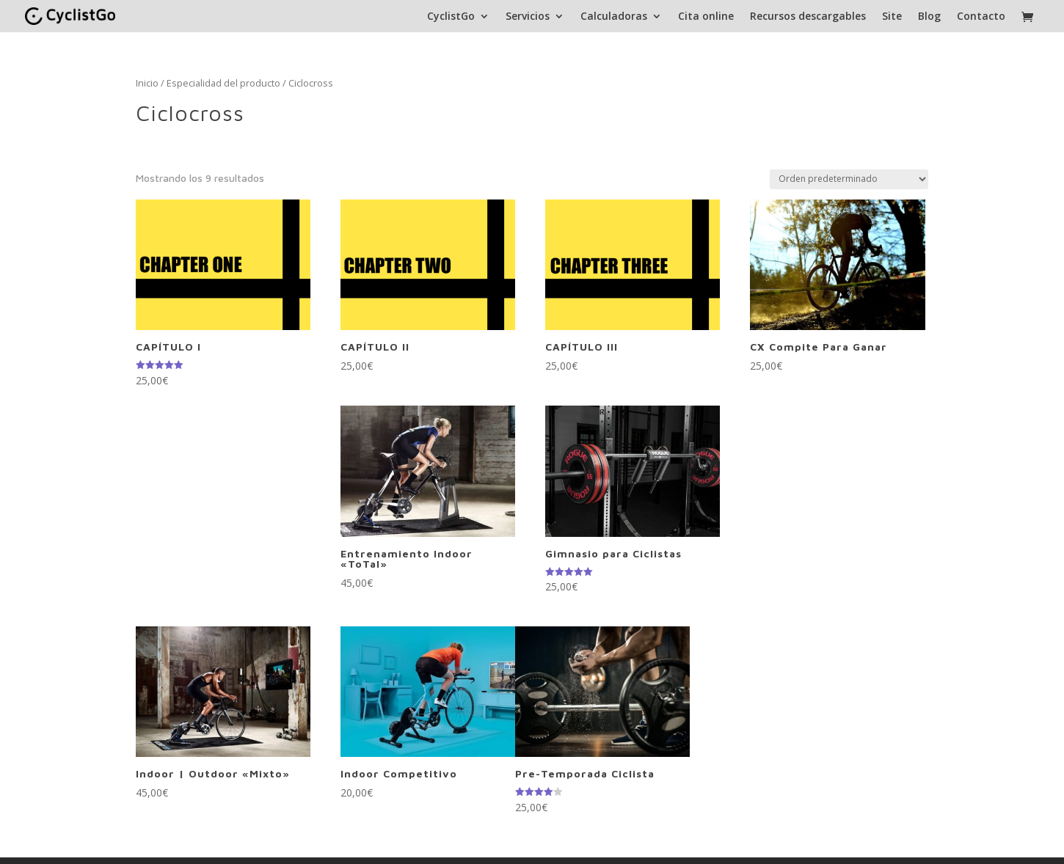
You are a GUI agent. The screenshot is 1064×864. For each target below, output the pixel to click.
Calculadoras (613, 17)
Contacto (981, 17)
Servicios (528, 17)
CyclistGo (451, 17)
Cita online (706, 17)
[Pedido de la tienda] (849, 179)
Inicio (147, 82)
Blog (929, 17)
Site (892, 17)
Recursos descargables (808, 17)
